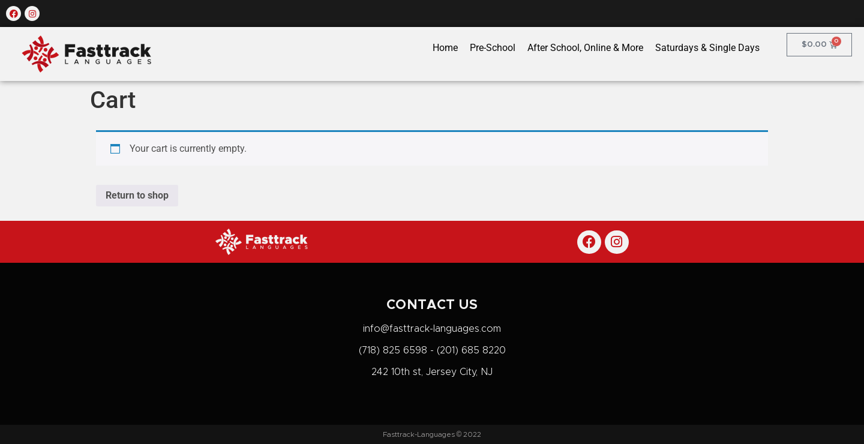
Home (445, 47)
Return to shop (137, 195)
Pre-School (492, 47)
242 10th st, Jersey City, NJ (432, 372)
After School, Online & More (585, 47)
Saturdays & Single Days (707, 47)
